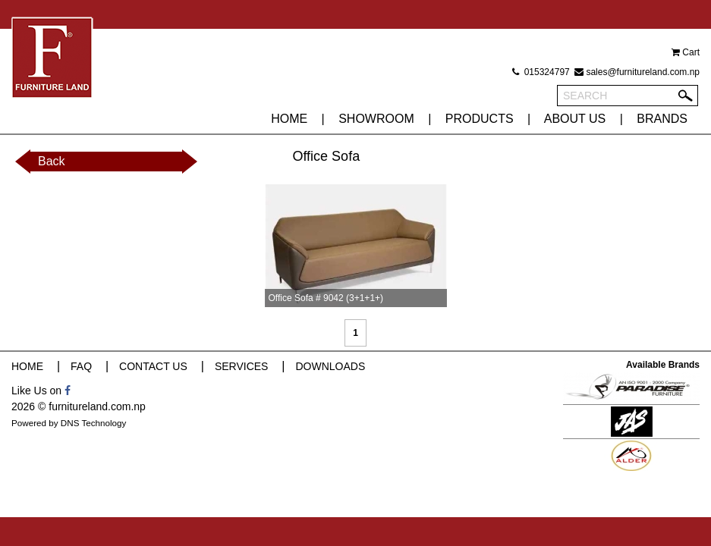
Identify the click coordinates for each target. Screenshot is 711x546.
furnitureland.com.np (97, 406)
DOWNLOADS (330, 366)
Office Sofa (326, 156)
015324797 (540, 72)
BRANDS (662, 118)
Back (51, 161)
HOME (289, 118)
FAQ (81, 366)
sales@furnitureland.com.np (637, 72)
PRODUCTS (479, 118)
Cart (686, 52)
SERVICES (242, 366)
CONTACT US (153, 366)
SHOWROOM (376, 118)
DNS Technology (94, 423)
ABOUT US (575, 118)
